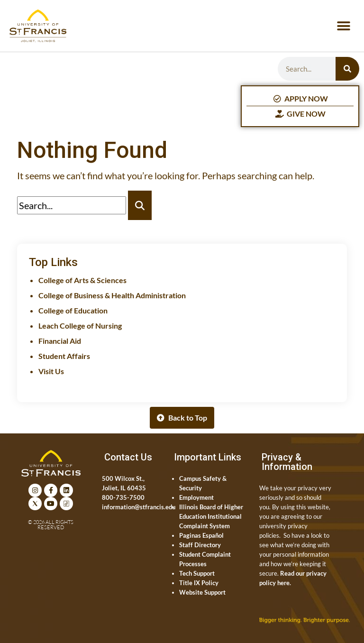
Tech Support (197, 573)
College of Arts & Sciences (82, 280)
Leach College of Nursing (80, 325)
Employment (196, 497)
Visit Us (51, 371)
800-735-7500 (123, 497)
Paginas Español (201, 535)
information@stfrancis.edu (138, 507)
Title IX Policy (198, 583)
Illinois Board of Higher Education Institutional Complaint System (211, 516)
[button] (344, 26)
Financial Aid (59, 340)
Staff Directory (200, 545)
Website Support (202, 592)
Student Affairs (64, 355)
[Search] (347, 69)
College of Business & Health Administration (112, 295)
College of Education (73, 310)
